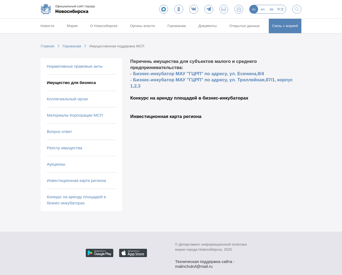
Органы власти (142, 26)
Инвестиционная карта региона (76, 180)
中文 (280, 9)
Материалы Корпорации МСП (75, 115)
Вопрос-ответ (59, 131)
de (272, 9)
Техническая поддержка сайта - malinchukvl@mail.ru (205, 262)
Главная (47, 46)
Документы (208, 26)
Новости (47, 26)
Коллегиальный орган (67, 99)
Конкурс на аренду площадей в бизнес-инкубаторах (76, 199)
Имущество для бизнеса (71, 82)
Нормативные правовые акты (75, 66)
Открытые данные (244, 26)
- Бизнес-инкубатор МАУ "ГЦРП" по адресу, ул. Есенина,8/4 (197, 73)
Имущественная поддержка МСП (117, 46)
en (263, 9)
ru (253, 9)
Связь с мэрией (285, 26)
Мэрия (72, 26)
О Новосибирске (104, 26)
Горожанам (177, 26)
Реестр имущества (64, 148)
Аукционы (56, 164)
